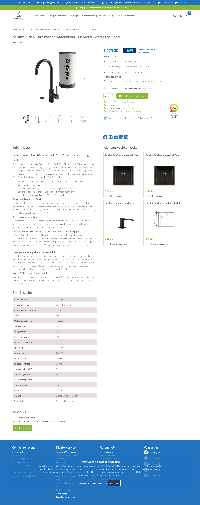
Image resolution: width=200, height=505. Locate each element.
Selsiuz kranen (41, 29)
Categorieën (38, 15)
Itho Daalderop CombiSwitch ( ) (121, 61)
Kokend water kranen (22, 29)
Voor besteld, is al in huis (125, 102)
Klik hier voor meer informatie (109, 475)
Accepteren (98, 483)
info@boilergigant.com (48, 2)
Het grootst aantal (120, 108)
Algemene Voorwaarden (66, 452)
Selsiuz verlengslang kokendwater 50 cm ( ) (126, 67)
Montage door (118, 105)
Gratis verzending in (124, 111)
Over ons (102, 15)
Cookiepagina (62, 493)
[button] (84, 78)
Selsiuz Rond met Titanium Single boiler (81, 29)
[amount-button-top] (112, 94)
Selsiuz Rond (56, 29)
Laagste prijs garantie (65, 497)
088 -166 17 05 (22, 2)
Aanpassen (84, 483)
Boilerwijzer (74, 15)
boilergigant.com (19, 452)
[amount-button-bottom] (112, 97)
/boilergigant (152, 452)
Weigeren (114, 483)
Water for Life (131, 15)
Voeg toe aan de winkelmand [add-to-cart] (132, 96)
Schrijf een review (22, 428)
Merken (118, 15)
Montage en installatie (56, 15)
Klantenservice (88, 15)
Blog (111, 15)
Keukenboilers (106, 452)
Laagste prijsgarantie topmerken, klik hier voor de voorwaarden (100, 7)
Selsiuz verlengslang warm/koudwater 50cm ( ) (128, 72)
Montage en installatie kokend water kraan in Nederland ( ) (133, 82)
